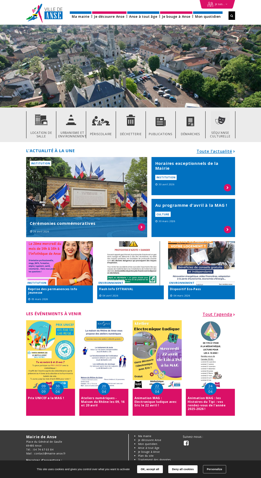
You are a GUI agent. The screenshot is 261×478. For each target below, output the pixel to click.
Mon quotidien (147, 444)
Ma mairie (144, 436)
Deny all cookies (183, 469)
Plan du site (146, 455)
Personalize (214, 469)
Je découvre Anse (149, 440)
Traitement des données (154, 459)
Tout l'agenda (217, 314)
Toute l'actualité (214, 151)
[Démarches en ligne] (217, 4)
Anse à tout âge (149, 448)
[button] (80, 15)
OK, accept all (150, 469)
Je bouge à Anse (149, 452)
